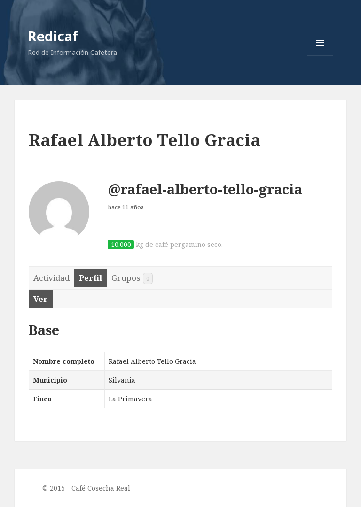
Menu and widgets (320, 55)
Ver (40, 298)
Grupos (132, 278)
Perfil (90, 277)
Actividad (51, 277)
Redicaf (53, 36)
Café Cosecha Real (100, 488)
